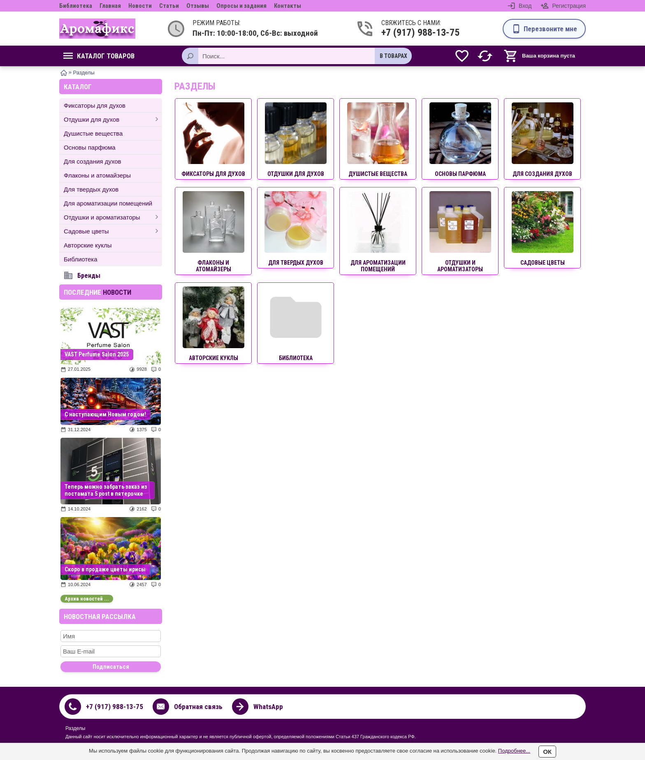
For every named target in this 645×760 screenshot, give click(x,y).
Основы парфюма (90, 147)
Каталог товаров (99, 56)
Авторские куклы (87, 245)
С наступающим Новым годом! (105, 414)
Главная (110, 5)
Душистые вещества (93, 133)
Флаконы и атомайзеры (97, 175)
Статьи (169, 5)
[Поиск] (190, 56)
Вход (525, 5)
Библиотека (75, 5)
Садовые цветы (86, 231)
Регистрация (569, 5)
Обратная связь (198, 706)
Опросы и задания (241, 5)
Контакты (287, 5)
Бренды (88, 276)
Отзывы (197, 5)
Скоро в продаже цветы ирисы (105, 569)
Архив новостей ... (87, 599)
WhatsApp (268, 706)
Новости (140, 5)
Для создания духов (92, 161)
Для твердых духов (91, 189)
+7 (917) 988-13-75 (413, 32)
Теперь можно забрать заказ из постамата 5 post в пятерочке (106, 490)
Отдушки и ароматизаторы (102, 217)
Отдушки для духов (91, 119)
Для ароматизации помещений (108, 203)
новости (117, 292)
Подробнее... (514, 751)
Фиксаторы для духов (94, 105)
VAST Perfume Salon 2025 (97, 354)
